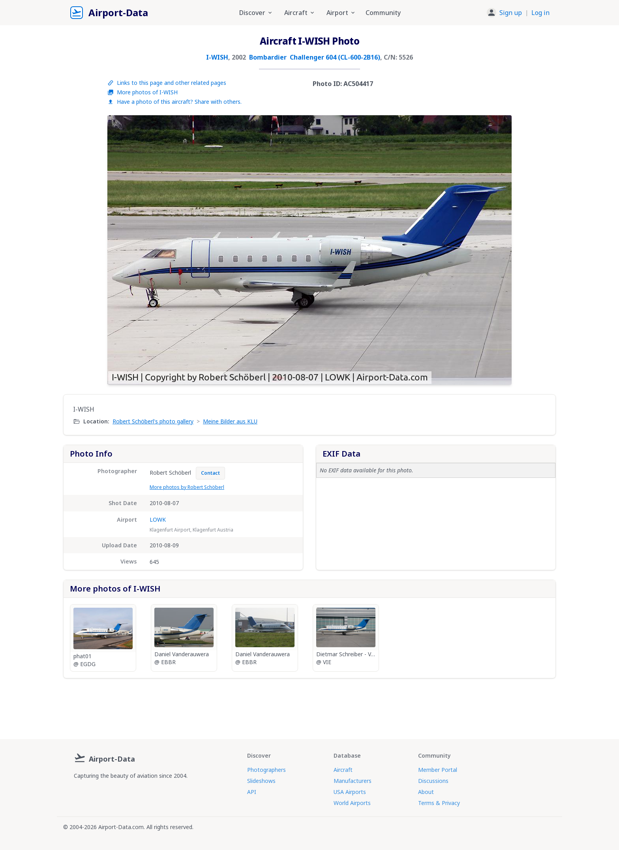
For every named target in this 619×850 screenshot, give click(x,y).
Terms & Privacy (439, 803)
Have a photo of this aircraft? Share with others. (174, 101)
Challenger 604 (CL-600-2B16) (335, 57)
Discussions (433, 780)
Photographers (266, 769)
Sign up (510, 12)
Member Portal (437, 769)
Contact (210, 473)
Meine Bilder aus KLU (230, 421)
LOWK (158, 519)
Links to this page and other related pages (166, 82)
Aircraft (343, 769)
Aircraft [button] (299, 12)
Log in (540, 12)
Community (383, 12)
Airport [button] (341, 12)
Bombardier (268, 57)
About (426, 792)
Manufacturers (352, 780)
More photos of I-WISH (142, 92)
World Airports (352, 803)
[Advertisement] (309, 705)
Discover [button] (256, 12)
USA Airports (350, 792)
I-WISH (217, 57)
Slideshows (261, 780)
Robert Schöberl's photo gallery (153, 421)
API (251, 792)
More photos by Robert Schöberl (187, 487)
